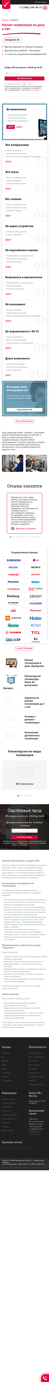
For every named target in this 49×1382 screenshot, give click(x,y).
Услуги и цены (8, 1184)
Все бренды (7, 1165)
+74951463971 (45, 1375)
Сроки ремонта (8, 1204)
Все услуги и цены (24, 421)
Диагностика (7, 1215)
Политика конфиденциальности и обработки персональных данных (24, 1252)
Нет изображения (36, 1142)
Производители (9, 1188)
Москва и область (41, 2)
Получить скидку (10, 1200)
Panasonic (6, 1157)
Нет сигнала (34, 1150)
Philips (5, 1146)
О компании (7, 1192)
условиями (35, 90)
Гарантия (6, 1207)
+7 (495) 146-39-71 (30, 7)
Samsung (5, 1138)
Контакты (6, 1196)
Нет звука (33, 1146)
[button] (10, 537)
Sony (4, 1150)
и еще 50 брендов (24, 710)
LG (3, 1142)
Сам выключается (36, 1169)
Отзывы (5, 1211)
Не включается (35, 1138)
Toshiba (5, 1161)
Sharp (4, 1154)
